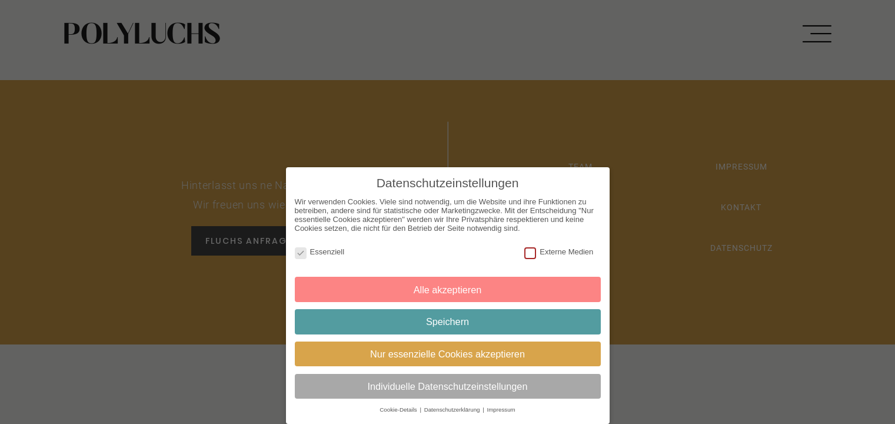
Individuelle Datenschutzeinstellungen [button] (448, 385)
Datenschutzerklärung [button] (453, 409)
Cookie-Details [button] (399, 409)
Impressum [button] (501, 409)
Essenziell (320, 251)
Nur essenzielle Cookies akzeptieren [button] (447, 353)
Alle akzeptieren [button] (448, 289)
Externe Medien (558, 251)
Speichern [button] (447, 321)
